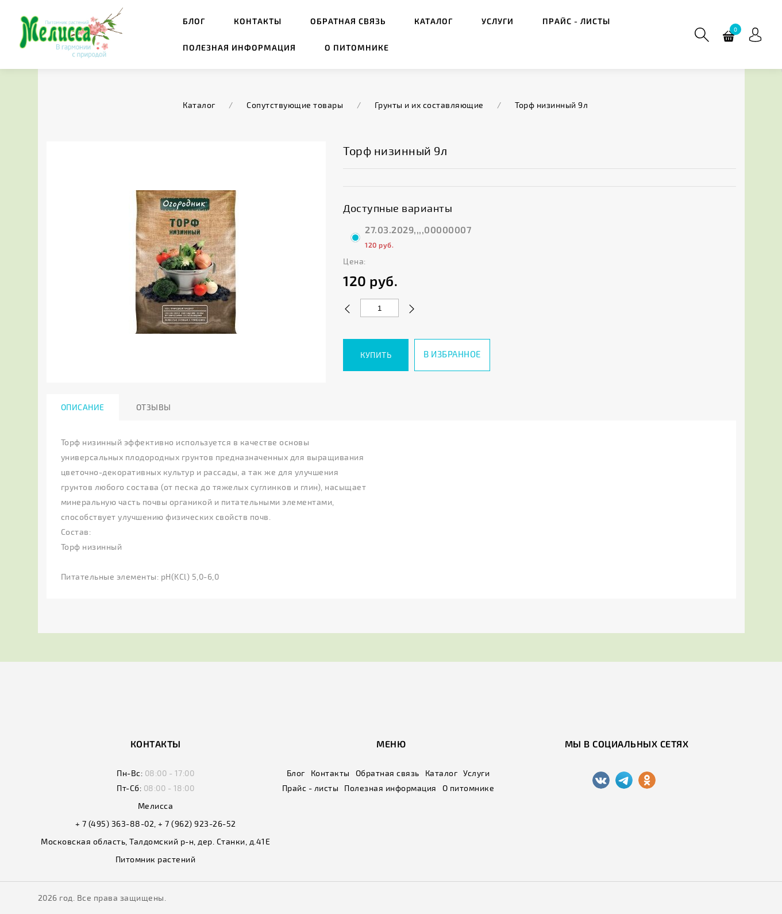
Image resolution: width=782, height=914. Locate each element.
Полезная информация (239, 47)
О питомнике (357, 47)
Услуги (497, 21)
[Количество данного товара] (379, 308)
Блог (194, 21)
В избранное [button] (452, 354)
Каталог (433, 21)
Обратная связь (348, 21)
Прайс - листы (576, 21)
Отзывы (153, 407)
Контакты (258, 21)
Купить (375, 355)
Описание (83, 407)
